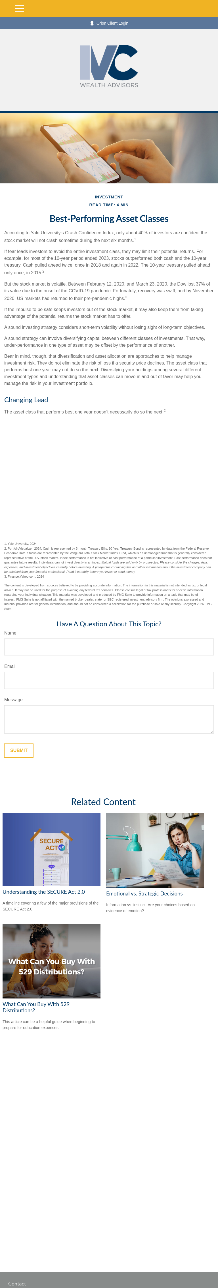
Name (10, 633)
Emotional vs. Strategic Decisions (144, 893)
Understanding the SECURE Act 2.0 (44, 892)
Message (13, 699)
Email (10, 666)
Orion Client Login (109, 23)
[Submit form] (18, 750)
